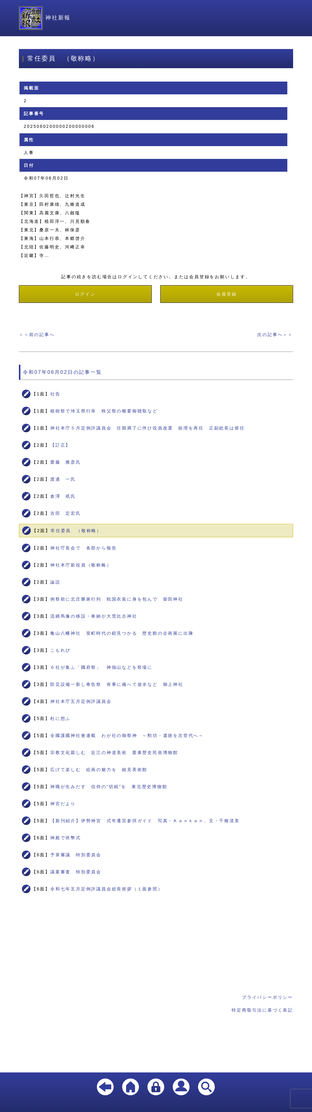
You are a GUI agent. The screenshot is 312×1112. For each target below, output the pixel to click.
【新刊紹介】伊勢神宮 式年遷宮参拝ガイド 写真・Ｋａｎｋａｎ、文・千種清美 (145, 820)
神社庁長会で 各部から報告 (83, 547)
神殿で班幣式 (65, 837)
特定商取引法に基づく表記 (262, 1010)
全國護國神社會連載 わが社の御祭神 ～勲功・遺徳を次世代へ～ (127, 735)
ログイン (85, 294)
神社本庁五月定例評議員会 (81, 701)
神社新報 (45, 18)
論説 (55, 582)
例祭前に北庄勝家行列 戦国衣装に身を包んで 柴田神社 (116, 599)
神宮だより (63, 803)
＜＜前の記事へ (37, 334)
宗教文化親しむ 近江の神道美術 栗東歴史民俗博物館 (114, 752)
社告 (55, 393)
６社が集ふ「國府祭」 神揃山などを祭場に (101, 667)
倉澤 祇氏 (63, 496)
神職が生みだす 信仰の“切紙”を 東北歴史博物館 (109, 786)
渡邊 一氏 (63, 479)
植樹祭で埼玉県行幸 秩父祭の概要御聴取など (104, 411)
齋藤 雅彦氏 (65, 462)
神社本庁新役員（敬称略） (81, 565)
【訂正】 (60, 445)
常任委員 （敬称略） (76, 530)
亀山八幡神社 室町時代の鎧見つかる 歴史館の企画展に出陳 (121, 633)
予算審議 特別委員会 (75, 854)
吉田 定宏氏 (65, 513)
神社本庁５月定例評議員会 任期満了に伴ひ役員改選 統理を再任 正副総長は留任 (147, 428)
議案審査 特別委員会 (75, 871)
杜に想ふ (60, 718)
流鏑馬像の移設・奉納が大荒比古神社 (93, 616)
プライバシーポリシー (267, 997)
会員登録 (226, 294)
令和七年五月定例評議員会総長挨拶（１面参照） (106, 888)
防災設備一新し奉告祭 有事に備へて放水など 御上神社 (116, 684)
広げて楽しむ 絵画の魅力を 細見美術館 (98, 769)
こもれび (60, 650)
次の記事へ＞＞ (275, 334)
